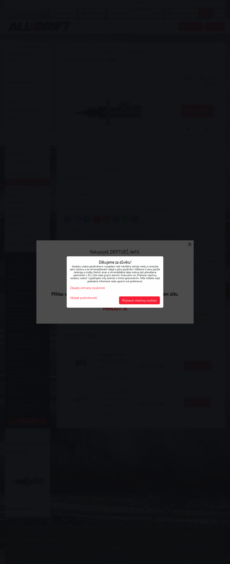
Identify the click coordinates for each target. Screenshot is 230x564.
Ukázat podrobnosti (83, 298)
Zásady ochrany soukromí (87, 288)
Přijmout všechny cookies (139, 300)
